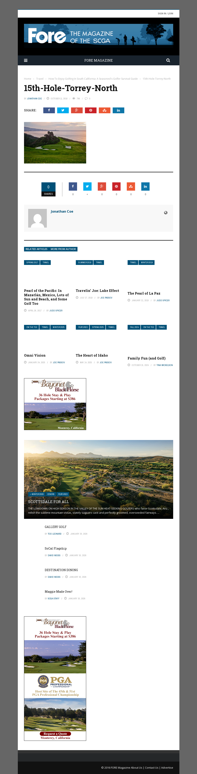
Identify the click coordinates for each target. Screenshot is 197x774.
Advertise (167, 767)
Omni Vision (35, 355)
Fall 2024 (134, 327)
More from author (63, 249)
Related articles (36, 249)
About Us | (138, 767)
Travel (46, 262)
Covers (50, 494)
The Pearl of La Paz (144, 293)
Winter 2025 (59, 327)
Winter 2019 (147, 262)
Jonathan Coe (34, 98)
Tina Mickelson (165, 365)
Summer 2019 (84, 262)
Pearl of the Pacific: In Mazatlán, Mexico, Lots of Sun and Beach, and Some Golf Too (46, 297)
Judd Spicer (56, 310)
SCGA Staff (53, 598)
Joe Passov (106, 297)
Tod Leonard (55, 533)
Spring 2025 (98, 327)
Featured (83, 327)
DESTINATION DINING (61, 570)
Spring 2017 (32, 262)
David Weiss (54, 555)
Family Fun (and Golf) (147, 358)
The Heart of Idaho (92, 355)
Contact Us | (153, 767)
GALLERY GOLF (55, 527)
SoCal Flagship (56, 548)
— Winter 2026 (37, 494)
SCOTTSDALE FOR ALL (48, 501)
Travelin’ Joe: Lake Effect (97, 290)
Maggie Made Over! (58, 592)
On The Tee (32, 327)
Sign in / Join (165, 13)
